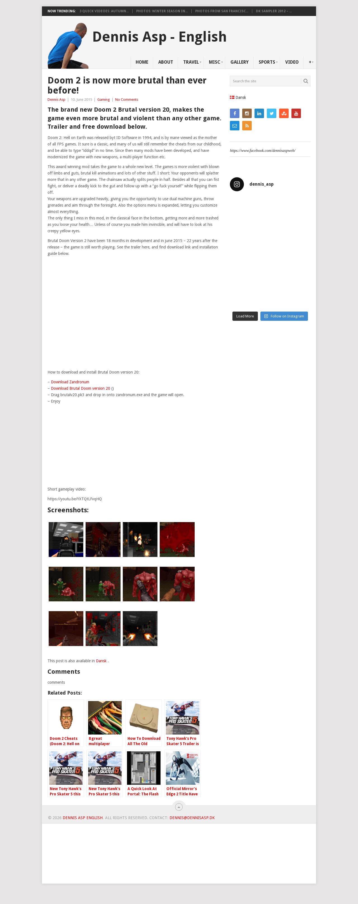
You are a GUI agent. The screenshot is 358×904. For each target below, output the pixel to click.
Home (142, 62)
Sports (267, 62)
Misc (214, 62)
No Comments (126, 99)
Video (292, 62)
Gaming (103, 99)
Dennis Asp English (83, 817)
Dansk (102, 661)
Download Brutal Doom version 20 (80, 388)
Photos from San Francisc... (221, 11)
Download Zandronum (70, 382)
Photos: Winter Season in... (162, 11)
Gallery (239, 62)
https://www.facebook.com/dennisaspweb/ (262, 151)
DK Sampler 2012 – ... (274, 11)
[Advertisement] (135, 447)
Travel (191, 62)
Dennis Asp (56, 99)
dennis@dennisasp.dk (192, 817)
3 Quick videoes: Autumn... (104, 11)
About (165, 62)
